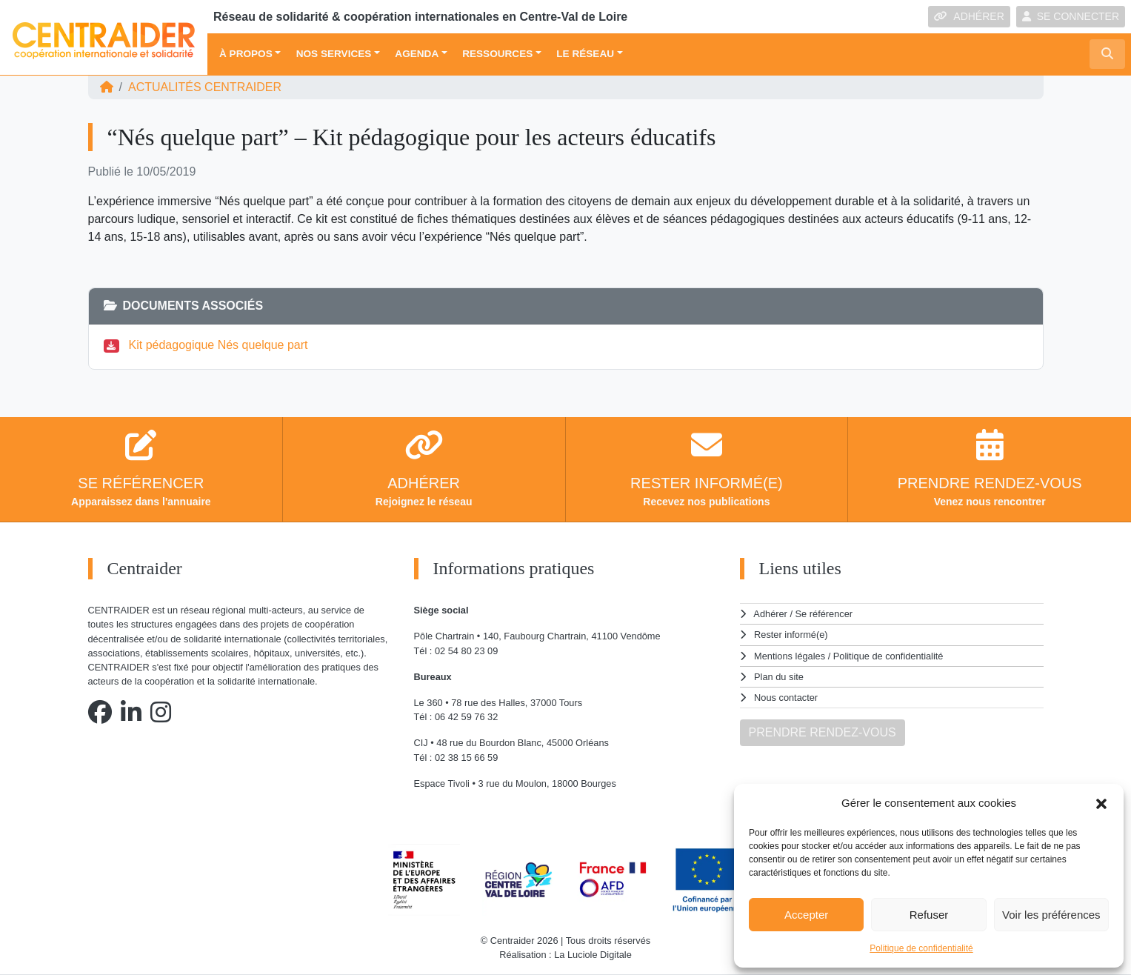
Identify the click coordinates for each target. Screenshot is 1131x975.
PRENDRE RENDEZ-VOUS (822, 732)
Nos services (334, 53)
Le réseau (585, 53)
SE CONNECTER (1070, 16)
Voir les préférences (1051, 914)
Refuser (929, 914)
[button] (1101, 803)
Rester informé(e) (791, 634)
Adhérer (770, 613)
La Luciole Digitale (593, 954)
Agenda (416, 53)
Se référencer (824, 613)
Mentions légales (789, 656)
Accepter (806, 914)
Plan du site (779, 676)
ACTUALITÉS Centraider (204, 87)
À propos (246, 53)
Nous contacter (786, 697)
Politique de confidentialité (921, 948)
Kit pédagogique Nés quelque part (218, 345)
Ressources (497, 53)
